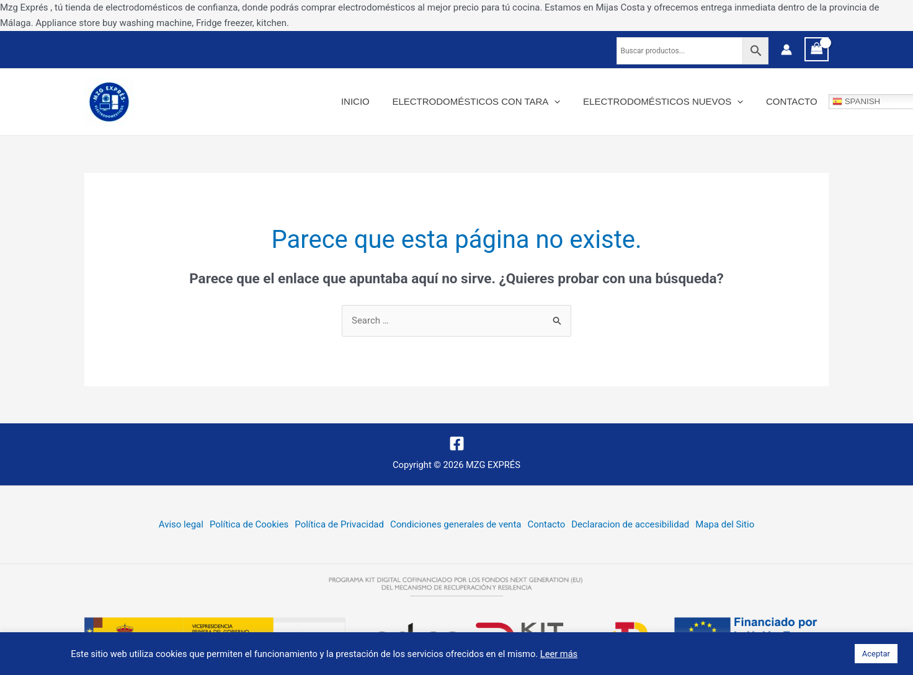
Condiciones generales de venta (456, 524)
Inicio (369, 101)
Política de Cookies (249, 524)
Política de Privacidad (339, 524)
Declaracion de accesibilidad (630, 524)
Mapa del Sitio (725, 524)
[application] (565, 101)
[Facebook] (457, 443)
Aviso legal (180, 524)
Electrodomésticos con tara (487, 101)
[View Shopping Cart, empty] (816, 49)
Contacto (793, 101)
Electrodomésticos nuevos (669, 101)
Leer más (558, 654)
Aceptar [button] (876, 653)
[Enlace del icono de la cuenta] (786, 49)
